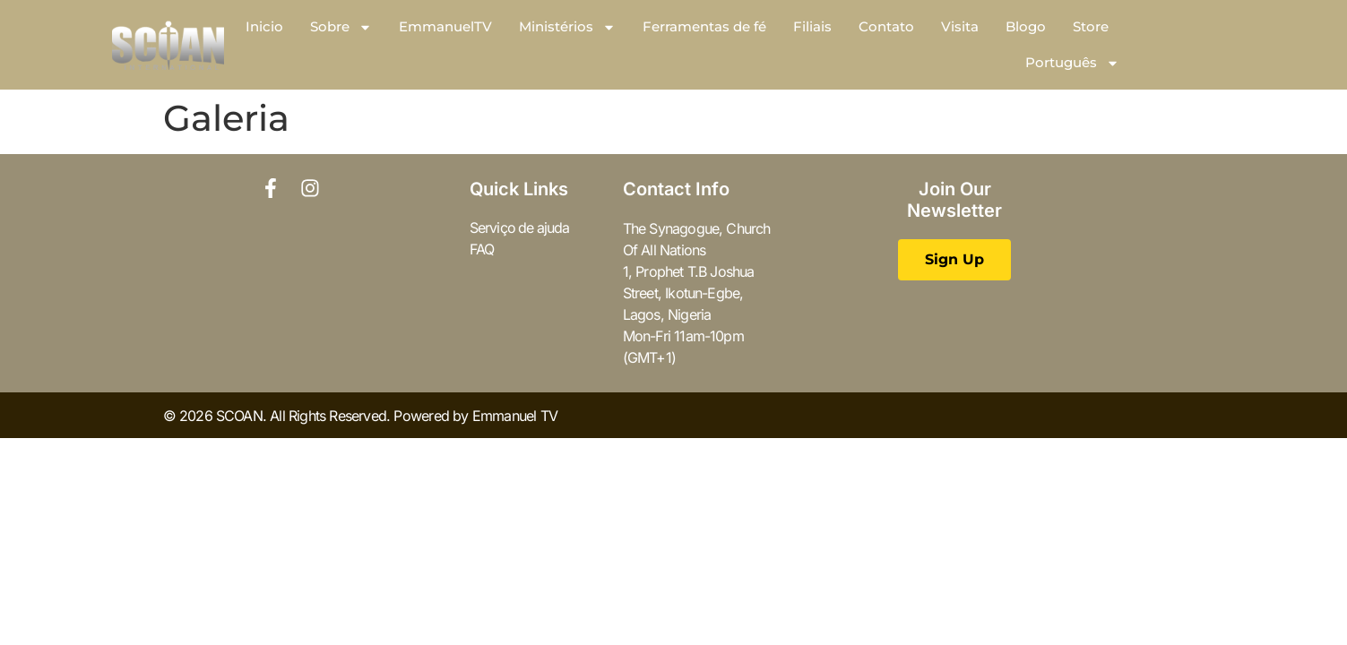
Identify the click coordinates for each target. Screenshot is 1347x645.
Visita (960, 26)
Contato (886, 26)
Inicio (264, 26)
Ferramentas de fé (704, 26)
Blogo (1026, 26)
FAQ (482, 250)
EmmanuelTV (445, 26)
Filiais (812, 26)
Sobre (341, 27)
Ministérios (567, 27)
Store (1091, 26)
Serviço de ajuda (521, 228)
